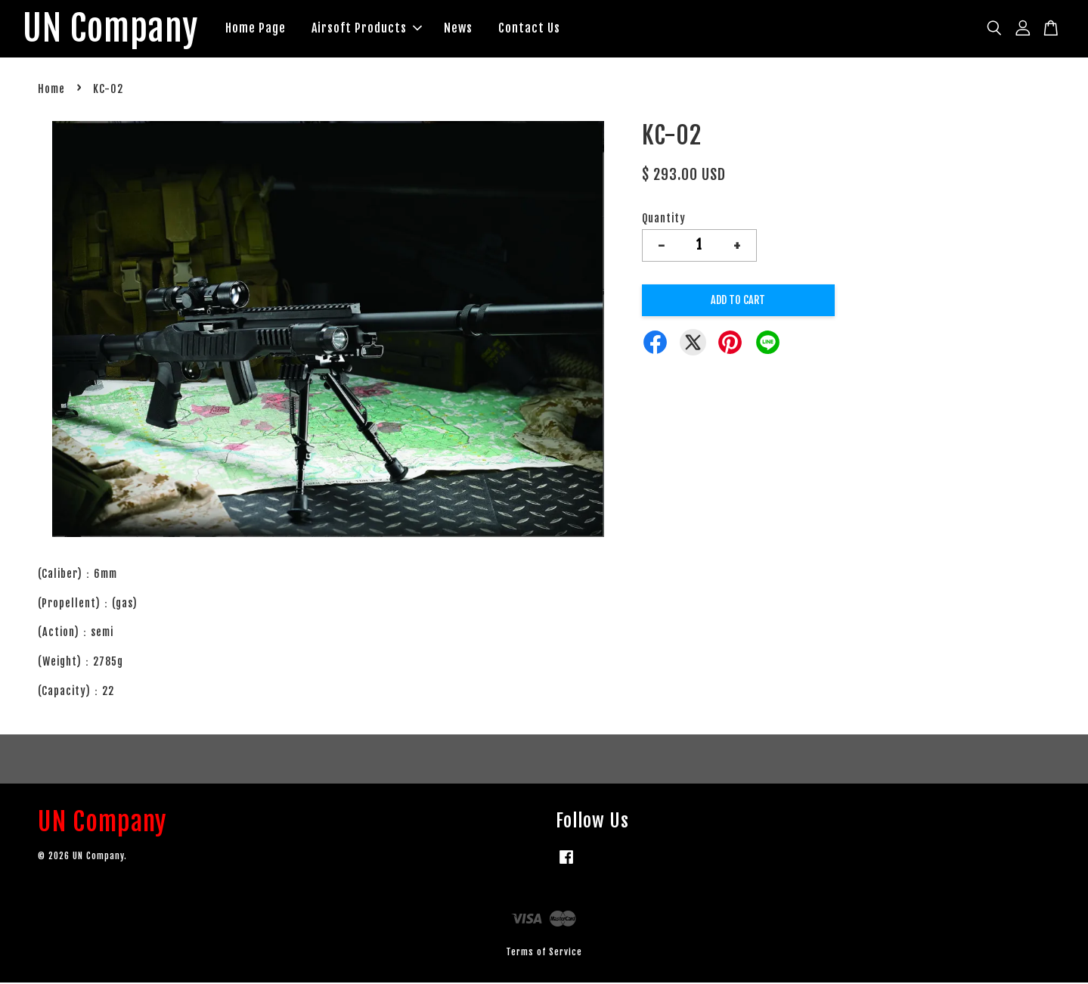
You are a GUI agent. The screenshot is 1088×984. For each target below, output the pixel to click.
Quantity (664, 219)
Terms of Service (544, 953)
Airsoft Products (371, 28)
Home (51, 90)
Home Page (260, 28)
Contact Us (534, 28)
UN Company (113, 29)
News (462, 28)
